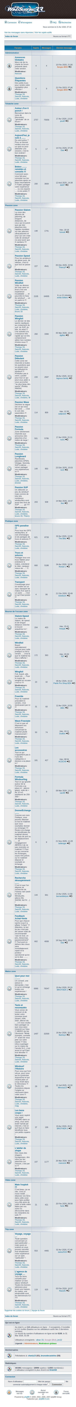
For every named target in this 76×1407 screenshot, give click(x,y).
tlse (62, 503)
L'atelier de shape (20, 1149)
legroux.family (62, 378)
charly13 (32, 1356)
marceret (62, 1163)
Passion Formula (19, 428)
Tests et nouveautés (21, 1006)
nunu (62, 440)
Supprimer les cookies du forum (17, 1310)
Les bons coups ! (19, 1111)
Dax (62, 150)
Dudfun (62, 733)
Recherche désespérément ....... (22, 880)
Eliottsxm (62, 596)
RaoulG (62, 1291)
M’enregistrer (25, 22)
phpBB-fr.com (44, 1399)
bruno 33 (18, 311)
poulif (62, 121)
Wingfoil (19, 671)
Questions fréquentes (20, 79)
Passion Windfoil (19, 281)
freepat (62, 629)
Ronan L (62, 567)
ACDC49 (62, 761)
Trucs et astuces (19, 554)
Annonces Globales (20, 58)
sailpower (62, 414)
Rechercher (65, 22)
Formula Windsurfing (21, 778)
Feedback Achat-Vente (21, 917)
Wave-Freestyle (22, 721)
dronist (18, 483)
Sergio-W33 (62, 67)
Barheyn (62, 1035)
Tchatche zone (12, 104)
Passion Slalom (23, 210)
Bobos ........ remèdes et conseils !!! (21, 169)
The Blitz (62, 538)
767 (62, 656)
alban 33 (40, 1340)
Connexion (11, 22)
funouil (62, 232)
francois (18, 73)
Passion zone (11, 205)
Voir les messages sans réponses (18, 32)
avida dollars (62, 297)
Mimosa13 (62, 1087)
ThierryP (62, 267)
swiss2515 (62, 1252)
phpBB (26, 1397)
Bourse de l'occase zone (16, 611)
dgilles (62, 335)
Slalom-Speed (22, 616)
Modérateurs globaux (48, 1343)
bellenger (62, 843)
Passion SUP (21, 487)
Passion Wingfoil (19, 317)
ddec (62, 708)
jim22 (59, 1340)
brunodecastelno (49, 1356)
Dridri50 (53, 1370)
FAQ (53, 22)
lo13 (62, 470)
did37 (62, 185)
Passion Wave (22, 402)
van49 (62, 793)
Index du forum (11, 36)
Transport (20, 582)
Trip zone (9, 1229)
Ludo (17, 98)
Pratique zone (11, 521)
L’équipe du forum (38, 1310)
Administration (12, 53)
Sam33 (18, 96)
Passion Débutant (19, 357)
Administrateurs (31, 1343)
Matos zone (10, 971)
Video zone (10, 1180)
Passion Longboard (20, 455)
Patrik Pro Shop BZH (62, 683)
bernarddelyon (62, 896)
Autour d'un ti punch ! (22, 109)
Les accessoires (21, 748)
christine (24, 98)
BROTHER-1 (62, 990)
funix (62, 1206)
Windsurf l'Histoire (19, 1067)
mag (17, 1106)
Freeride (19, 696)
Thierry (26, 516)
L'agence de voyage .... (21, 1272)
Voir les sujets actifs (43, 32)
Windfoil (19, 643)
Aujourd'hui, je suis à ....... (22, 136)
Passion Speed (22, 256)
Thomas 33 (20, 94)
